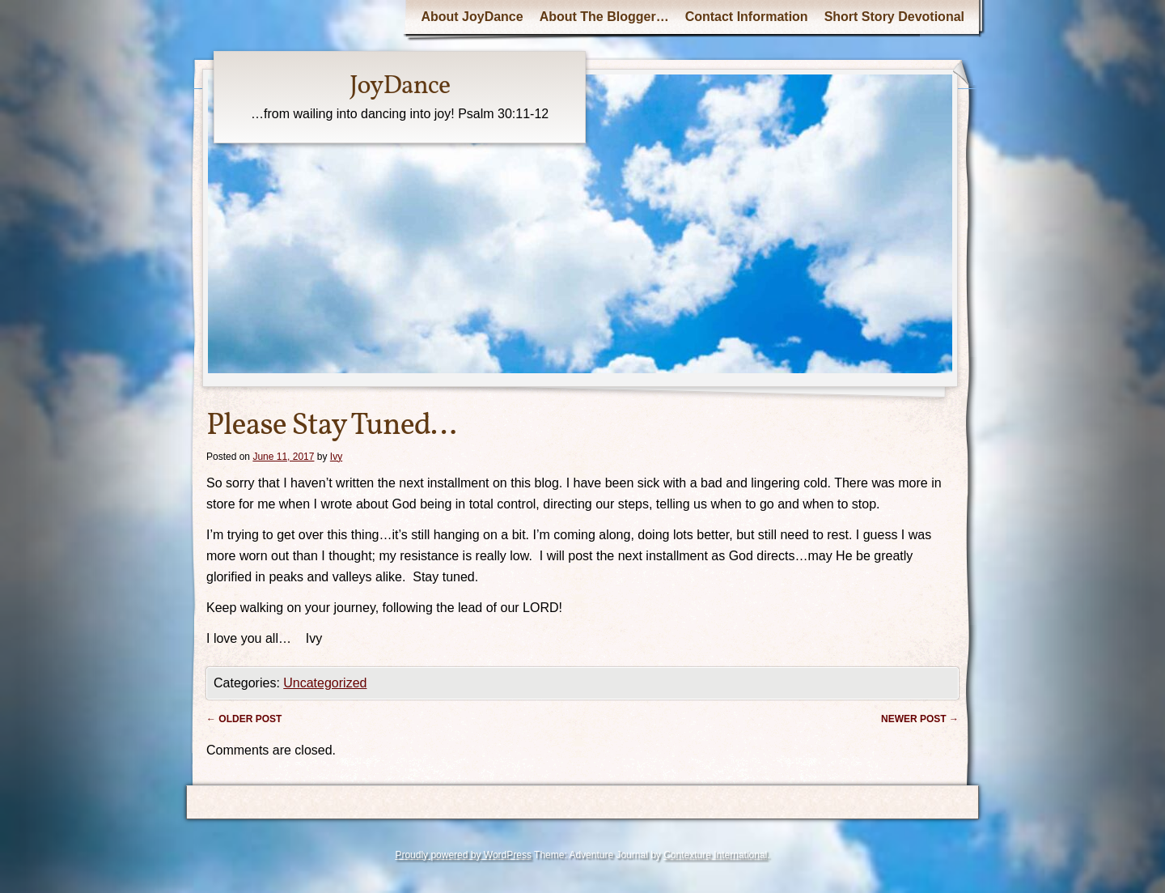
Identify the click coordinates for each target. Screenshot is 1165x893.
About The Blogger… (604, 16)
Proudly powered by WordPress (463, 855)
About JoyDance (472, 16)
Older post (244, 719)
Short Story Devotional (894, 16)
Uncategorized (324, 683)
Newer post (920, 719)
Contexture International (715, 855)
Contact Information (746, 16)
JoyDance (400, 86)
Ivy (336, 456)
